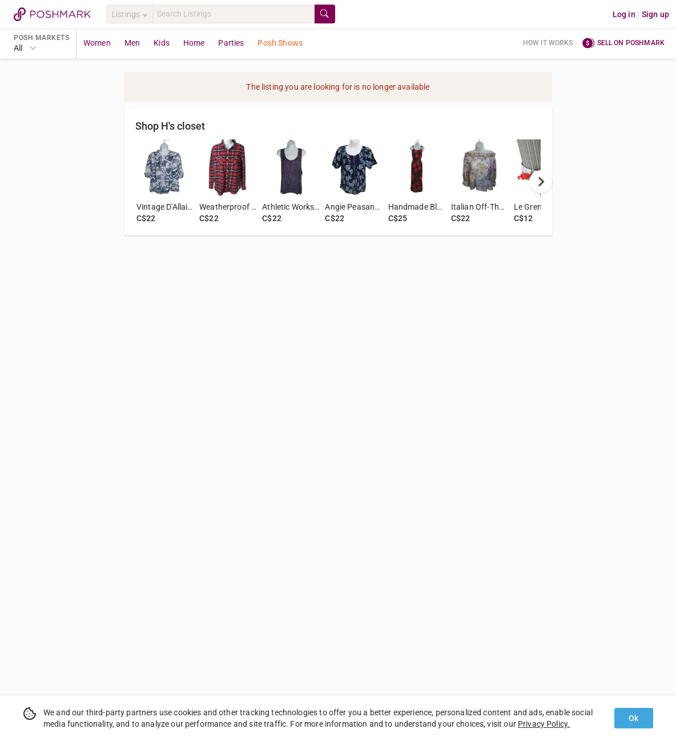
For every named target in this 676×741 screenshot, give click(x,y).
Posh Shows (280, 42)
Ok (633, 718)
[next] (540, 181)
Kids (162, 42)
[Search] (233, 14)
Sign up (655, 14)
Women (97, 42)
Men (132, 42)
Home (194, 42)
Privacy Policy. (544, 723)
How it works (548, 43)
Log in (624, 14)
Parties (231, 42)
